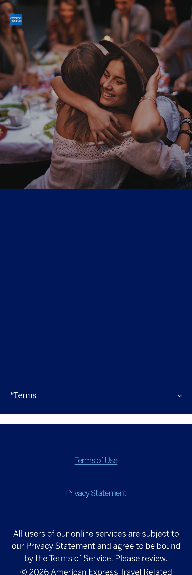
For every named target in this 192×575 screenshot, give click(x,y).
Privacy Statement (96, 494)
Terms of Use (96, 461)
